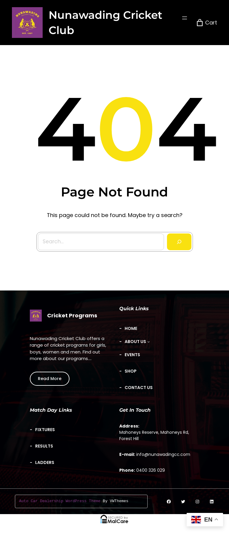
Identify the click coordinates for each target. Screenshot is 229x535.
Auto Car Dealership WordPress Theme (59, 501)
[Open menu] (184, 17)
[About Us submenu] (137, 341)
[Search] (178, 240)
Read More (49, 379)
